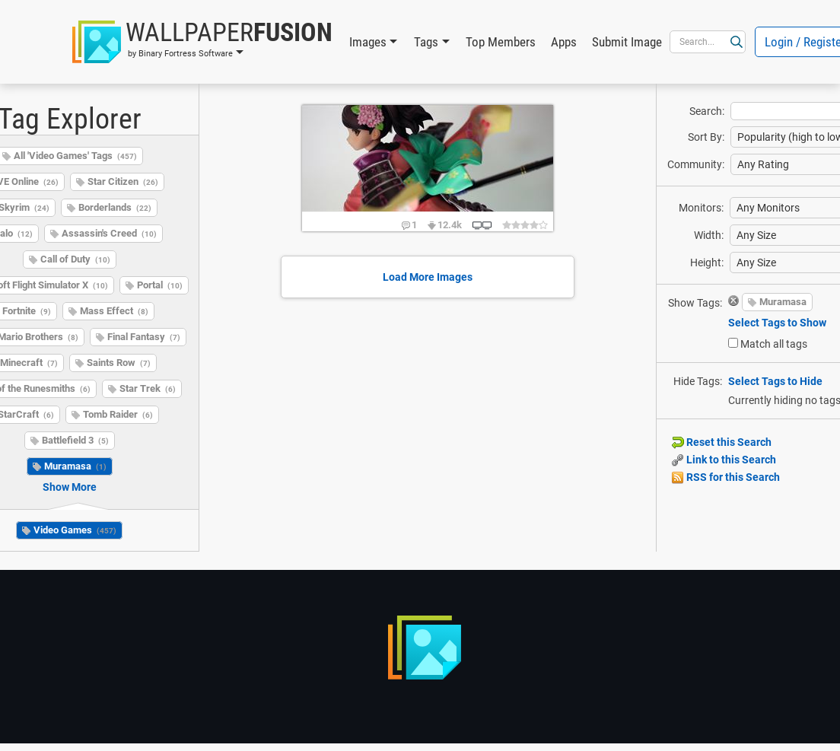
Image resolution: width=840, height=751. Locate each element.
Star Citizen (123, 181)
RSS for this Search (726, 477)
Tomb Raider (118, 414)
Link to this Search (724, 459)
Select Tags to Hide (775, 381)
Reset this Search (722, 442)
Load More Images (428, 277)
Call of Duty (75, 259)
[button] (202, 42)
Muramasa (75, 466)
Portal (160, 285)
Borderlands (114, 207)
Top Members (501, 41)
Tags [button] (426, 41)
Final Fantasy (143, 336)
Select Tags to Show (777, 323)
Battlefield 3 (75, 440)
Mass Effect (114, 311)
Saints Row (119, 362)
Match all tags (773, 344)
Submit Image (627, 41)
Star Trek (147, 388)
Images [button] (368, 41)
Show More (70, 487)
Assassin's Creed (109, 233)
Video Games (74, 530)
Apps (564, 41)
